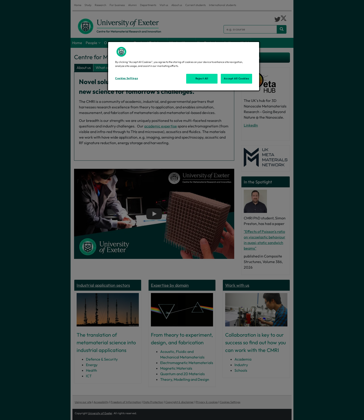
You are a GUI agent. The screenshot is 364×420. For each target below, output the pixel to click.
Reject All (201, 78)
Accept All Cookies (236, 78)
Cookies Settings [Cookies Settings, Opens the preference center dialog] (126, 78)
